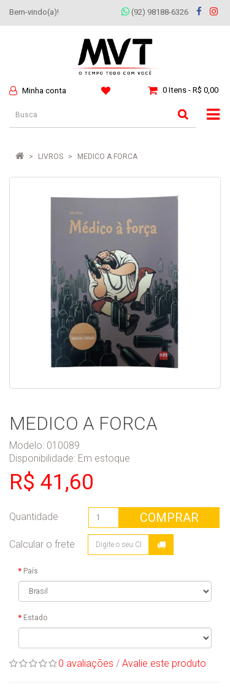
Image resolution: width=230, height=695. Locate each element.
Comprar (169, 517)
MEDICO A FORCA (107, 156)
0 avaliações (85, 663)
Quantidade (33, 516)
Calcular (161, 544)
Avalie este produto (164, 663)
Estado (35, 617)
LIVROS (50, 156)
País (30, 571)
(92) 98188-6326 (154, 12)
